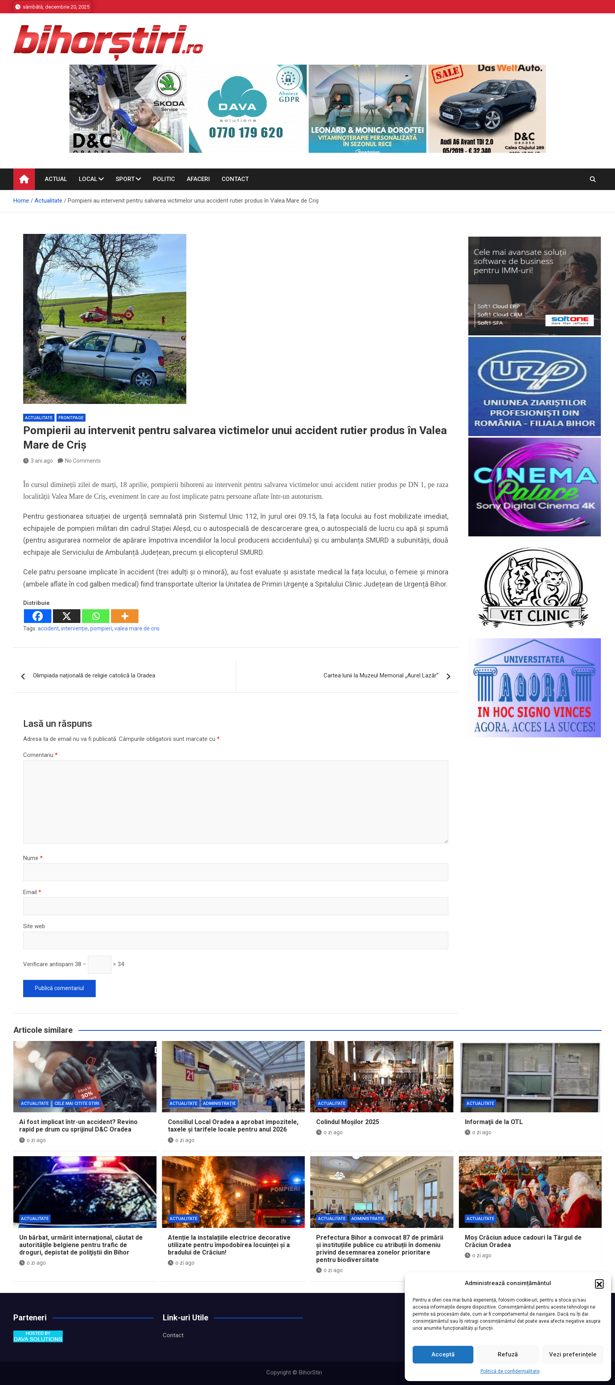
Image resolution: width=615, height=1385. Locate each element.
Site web (34, 926)
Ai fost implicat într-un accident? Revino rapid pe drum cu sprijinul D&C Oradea (78, 1125)
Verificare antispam (48, 964)
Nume (33, 858)
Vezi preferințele (573, 1354)
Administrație (219, 1103)
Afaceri (198, 179)
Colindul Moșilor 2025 (347, 1122)
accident (48, 628)
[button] (599, 1283)
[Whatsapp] (95, 616)
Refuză (508, 1354)
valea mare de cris (137, 628)
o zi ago (32, 1140)
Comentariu (40, 755)
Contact (235, 179)
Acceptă (443, 1354)
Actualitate (39, 417)
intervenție (74, 628)
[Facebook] (37, 616)
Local (88, 179)
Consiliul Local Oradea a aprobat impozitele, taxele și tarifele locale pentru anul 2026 (233, 1125)
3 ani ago (38, 461)
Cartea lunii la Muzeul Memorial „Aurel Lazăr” (381, 675)
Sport (125, 179)
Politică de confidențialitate (510, 1371)
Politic (164, 179)
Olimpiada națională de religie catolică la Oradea (94, 675)
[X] (66, 616)
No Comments (83, 461)
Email (32, 892)
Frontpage (71, 417)
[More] (124, 616)
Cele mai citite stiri (77, 1103)
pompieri (101, 628)
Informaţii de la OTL (494, 1122)
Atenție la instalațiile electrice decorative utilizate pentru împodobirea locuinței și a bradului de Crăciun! (229, 1245)
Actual (56, 179)
